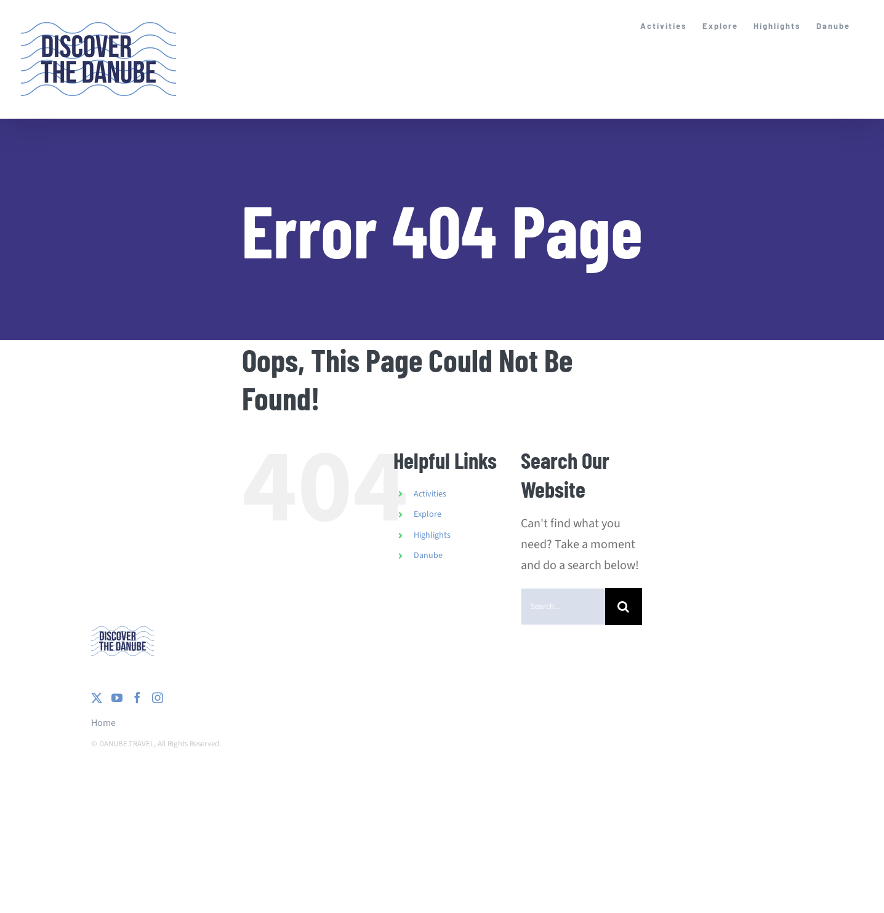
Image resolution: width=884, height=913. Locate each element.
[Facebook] (137, 697)
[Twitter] (96, 697)
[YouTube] (117, 697)
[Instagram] (157, 697)
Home (103, 723)
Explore (427, 514)
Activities (430, 494)
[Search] (623, 606)
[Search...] (563, 606)
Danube (428, 555)
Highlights (432, 535)
